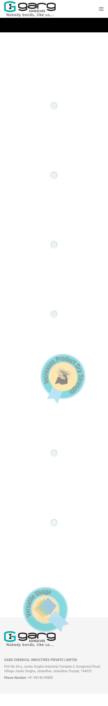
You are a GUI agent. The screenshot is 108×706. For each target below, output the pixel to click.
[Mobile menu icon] (101, 9)
